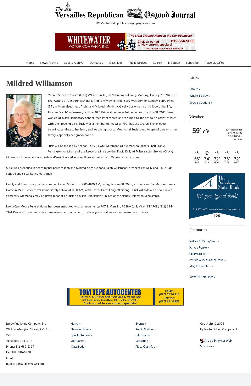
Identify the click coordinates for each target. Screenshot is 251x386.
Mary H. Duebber (200, 266)
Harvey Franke (198, 248)
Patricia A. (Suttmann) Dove (207, 260)
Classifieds (115, 62)
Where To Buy (198, 96)
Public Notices (138, 62)
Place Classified (215, 62)
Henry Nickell (197, 254)
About (193, 89)
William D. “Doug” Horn (204, 241)
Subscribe (192, 62)
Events (140, 324)
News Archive (49, 62)
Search (157, 62)
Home (30, 62)
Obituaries (96, 62)
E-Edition (174, 62)
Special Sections (199, 103)
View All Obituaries (201, 277)
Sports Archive (73, 62)
